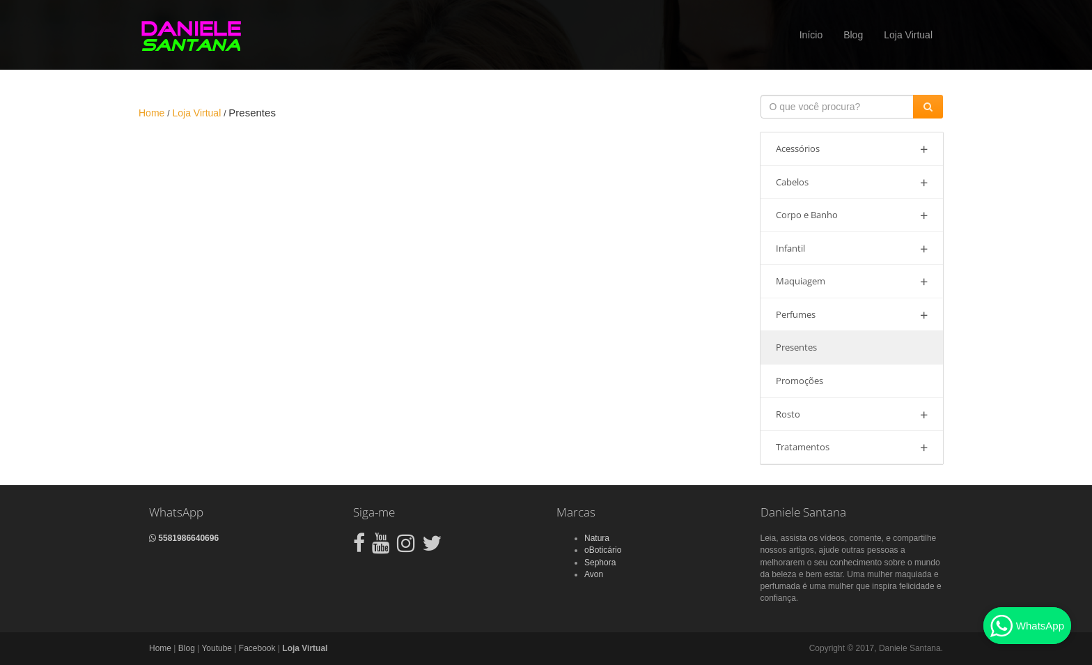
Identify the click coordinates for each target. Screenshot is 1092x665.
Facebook (257, 648)
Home (160, 648)
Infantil (852, 248)
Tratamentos (852, 447)
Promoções (799, 380)
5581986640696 (184, 538)
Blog (853, 34)
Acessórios (852, 148)
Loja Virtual (908, 34)
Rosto (852, 414)
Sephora (600, 562)
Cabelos (852, 182)
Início (811, 34)
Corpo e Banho (852, 215)
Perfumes (852, 314)
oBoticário (602, 550)
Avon (593, 574)
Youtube (216, 648)
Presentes (796, 347)
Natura (596, 538)
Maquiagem (852, 281)
